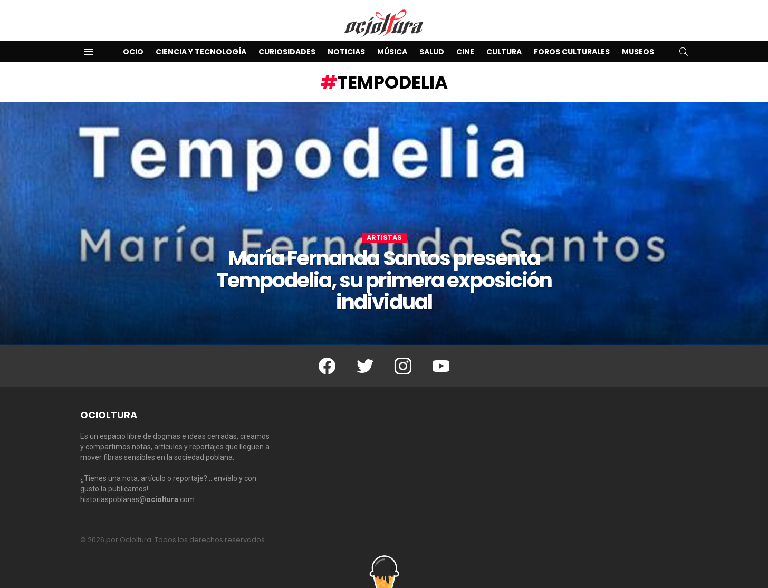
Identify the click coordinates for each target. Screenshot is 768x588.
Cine (465, 51)
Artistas (384, 238)
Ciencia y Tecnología (201, 51)
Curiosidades (286, 51)
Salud (431, 51)
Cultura (504, 51)
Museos (638, 51)
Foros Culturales (572, 51)
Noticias (346, 51)
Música (392, 51)
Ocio (133, 51)
